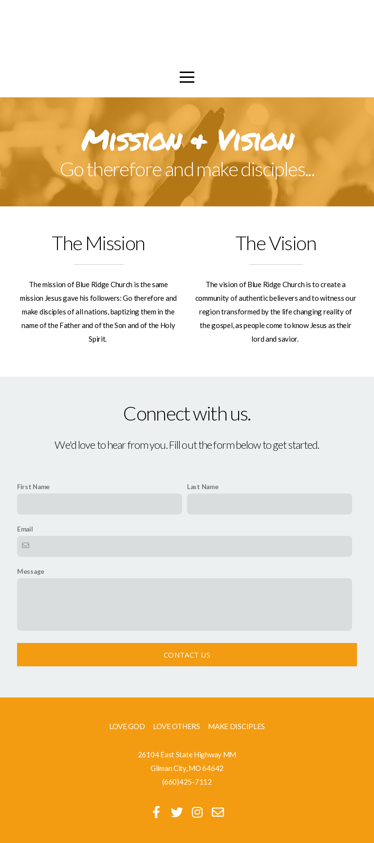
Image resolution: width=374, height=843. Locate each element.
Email (25, 529)
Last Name (202, 487)
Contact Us (187, 655)
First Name (33, 487)
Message (30, 571)
